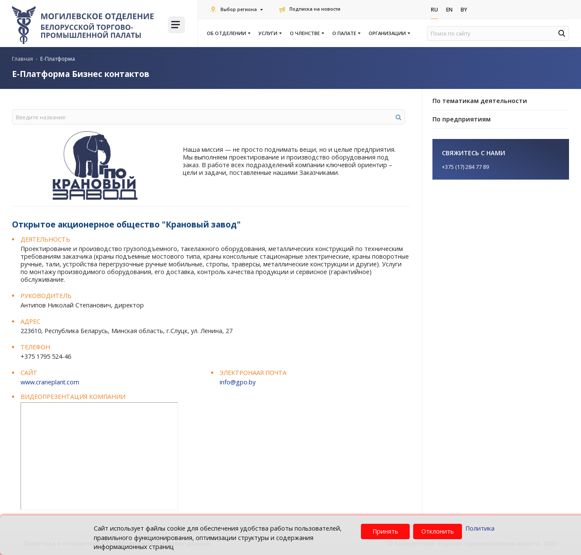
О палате (346, 33)
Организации (389, 33)
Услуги (270, 33)
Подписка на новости (309, 9)
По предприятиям (461, 119)
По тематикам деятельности (479, 101)
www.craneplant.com (50, 382)
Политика (480, 528)
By (465, 10)
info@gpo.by (238, 382)
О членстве (306, 33)
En (450, 10)
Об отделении (228, 33)
